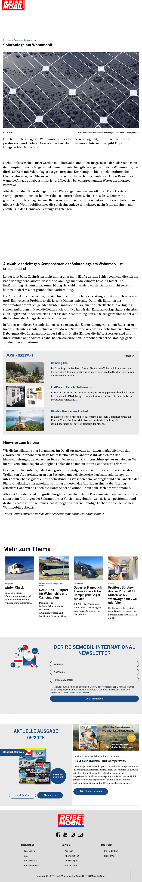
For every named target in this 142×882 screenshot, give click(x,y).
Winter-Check (14, 587)
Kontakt (69, 851)
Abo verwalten (72, 856)
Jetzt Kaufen (22, 795)
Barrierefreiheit (32, 865)
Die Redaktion (111, 851)
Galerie (111, 583)
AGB (26, 856)
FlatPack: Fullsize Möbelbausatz (71, 387)
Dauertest (78, 583)
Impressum (29, 851)
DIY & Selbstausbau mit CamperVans (99, 761)
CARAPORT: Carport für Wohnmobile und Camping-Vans (53, 594)
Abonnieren (50, 795)
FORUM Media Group (95, 876)
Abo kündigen (71, 861)
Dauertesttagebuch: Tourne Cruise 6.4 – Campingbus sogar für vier (88, 593)
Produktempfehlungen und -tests (51, 585)
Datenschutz (30, 861)
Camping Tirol (59, 363)
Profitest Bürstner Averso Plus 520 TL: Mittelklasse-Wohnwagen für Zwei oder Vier (123, 595)
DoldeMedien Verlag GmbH (69, 876)
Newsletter (109, 856)
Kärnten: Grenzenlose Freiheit (69, 411)
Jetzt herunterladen (91, 791)
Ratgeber (7, 40)
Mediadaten (71, 865)
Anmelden (94, 699)
